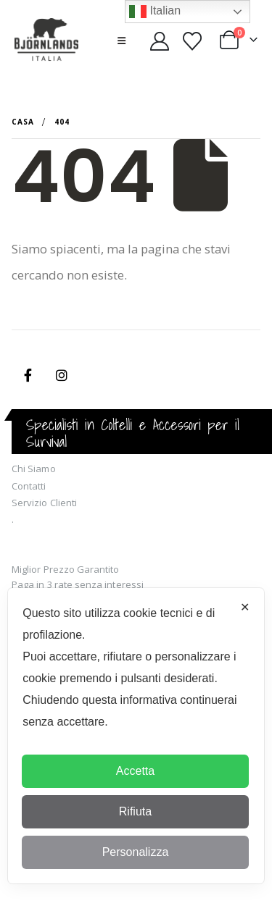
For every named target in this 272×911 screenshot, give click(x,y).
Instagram (61, 375)
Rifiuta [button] (135, 811)
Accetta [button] (135, 771)
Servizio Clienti (44, 502)
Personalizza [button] (135, 852)
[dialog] (136, 735)
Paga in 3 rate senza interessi (78, 584)
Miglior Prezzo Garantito (66, 569)
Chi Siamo (34, 468)
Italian (155, 11)
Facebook (27, 375)
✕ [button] (245, 607)
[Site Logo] (46, 40)
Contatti (29, 485)
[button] (121, 40)
